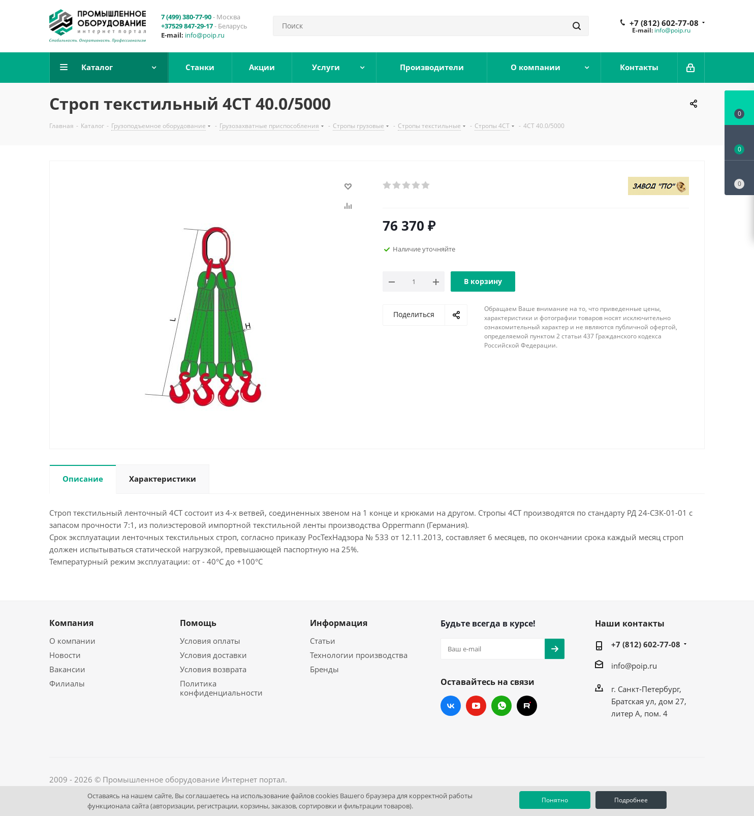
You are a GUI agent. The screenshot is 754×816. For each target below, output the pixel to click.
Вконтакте (451, 706)
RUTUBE (527, 706)
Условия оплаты (210, 641)
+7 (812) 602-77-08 (664, 22)
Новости (65, 655)
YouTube (476, 706)
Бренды (324, 669)
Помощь (198, 623)
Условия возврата (213, 669)
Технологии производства (358, 655)
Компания (71, 623)
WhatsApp (501, 706)
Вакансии (67, 669)
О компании (72, 641)
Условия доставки (213, 655)
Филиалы (67, 683)
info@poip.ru (205, 35)
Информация (338, 623)
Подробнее (631, 800)
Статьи (322, 641)
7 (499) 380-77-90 (186, 16)
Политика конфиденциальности (221, 688)
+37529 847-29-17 (187, 25)
